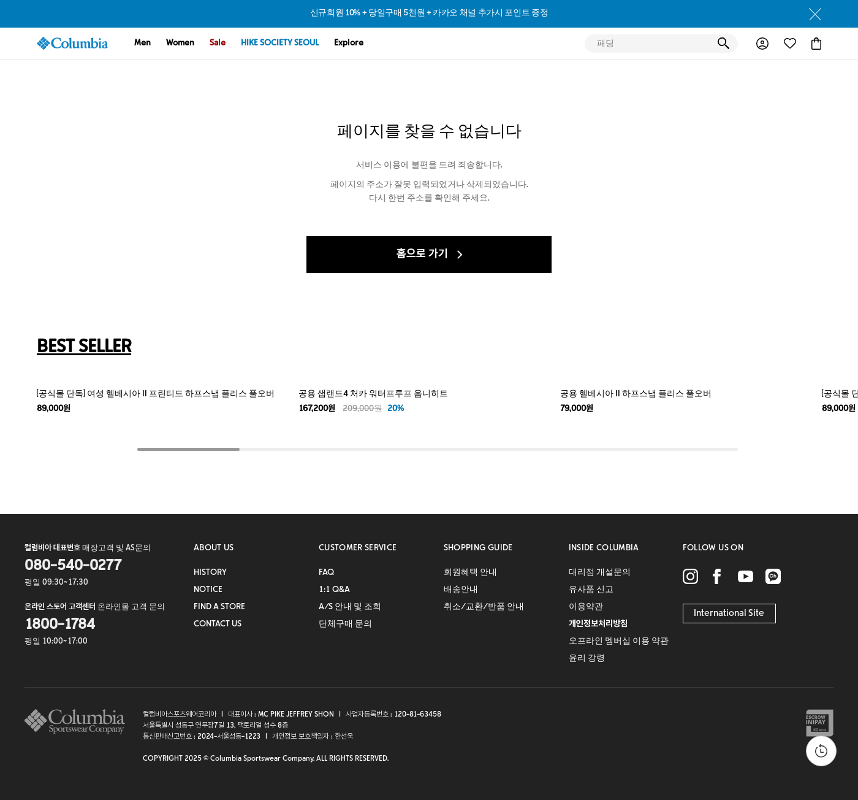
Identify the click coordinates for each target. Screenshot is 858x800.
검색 (723, 43)
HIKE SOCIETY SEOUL (280, 43)
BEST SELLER (84, 348)
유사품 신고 (591, 590)
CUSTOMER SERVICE (358, 548)
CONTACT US (217, 624)
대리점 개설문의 (600, 573)
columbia (78, 721)
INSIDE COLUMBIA (604, 548)
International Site (729, 613)
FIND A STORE (219, 607)
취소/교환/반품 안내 (484, 607)
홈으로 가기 (429, 254)
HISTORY (210, 573)
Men (142, 43)
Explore (348, 43)
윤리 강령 (587, 659)
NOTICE (208, 590)
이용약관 (586, 607)
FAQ (326, 573)
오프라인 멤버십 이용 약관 (619, 641)
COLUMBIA (72, 43)
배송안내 (461, 590)
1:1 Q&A (334, 590)
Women (180, 43)
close (815, 14)
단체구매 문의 (345, 624)
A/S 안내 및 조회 (350, 607)
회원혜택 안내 (470, 573)
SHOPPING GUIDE (478, 548)
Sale (218, 43)
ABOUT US (214, 548)
